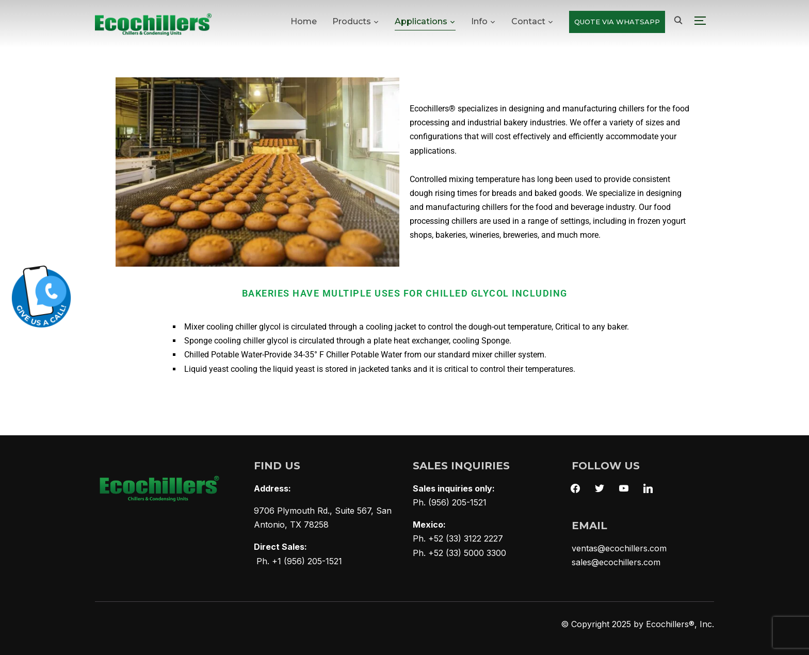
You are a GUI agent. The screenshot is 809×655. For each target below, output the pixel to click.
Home (303, 21)
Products (351, 21)
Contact (528, 21)
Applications (421, 21)
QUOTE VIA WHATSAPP (617, 22)
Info (479, 21)
